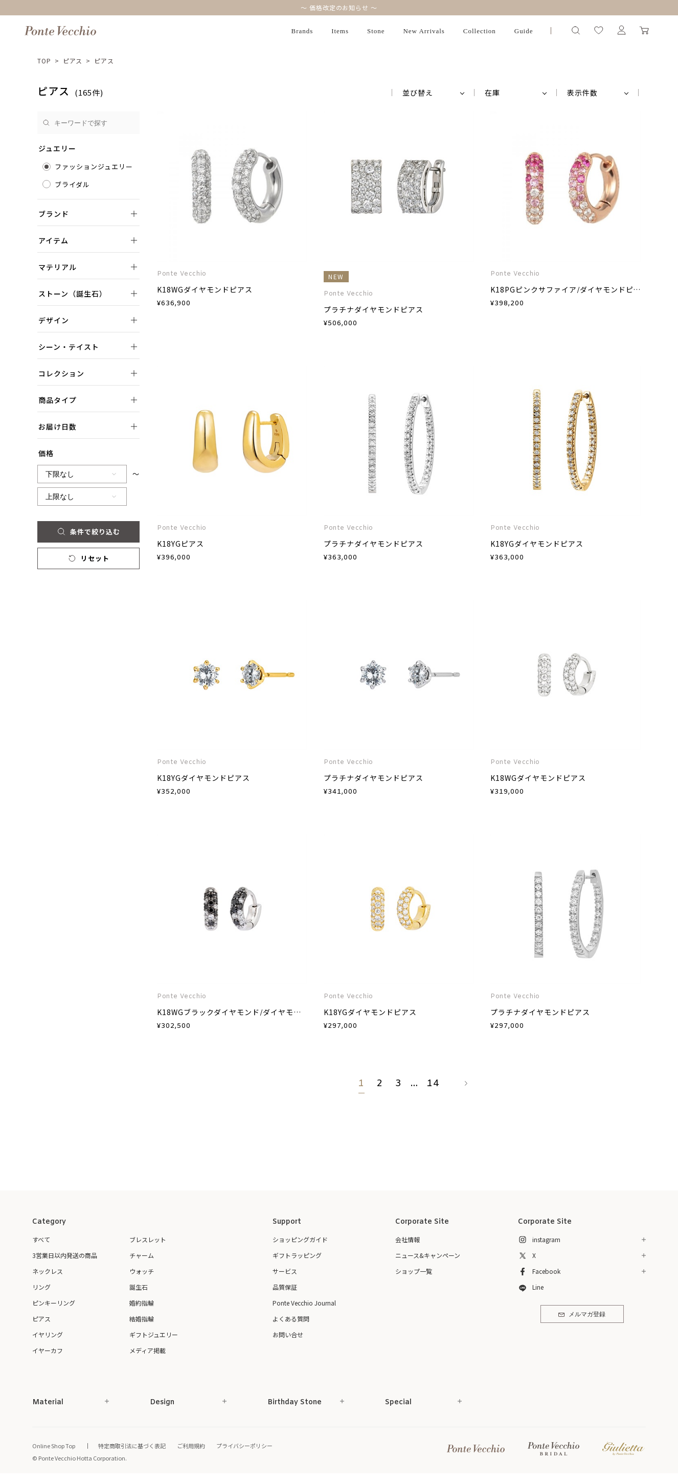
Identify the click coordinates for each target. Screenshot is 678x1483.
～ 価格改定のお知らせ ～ (339, 7)
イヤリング (47, 1334)
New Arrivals (423, 31)
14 (433, 1083)
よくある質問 (291, 1318)
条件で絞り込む (88, 531)
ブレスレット (147, 1239)
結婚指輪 (141, 1318)
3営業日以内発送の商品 (64, 1255)
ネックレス (47, 1271)
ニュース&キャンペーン (427, 1255)
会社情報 (407, 1239)
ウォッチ (141, 1271)
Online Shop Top (53, 1446)
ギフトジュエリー (153, 1334)
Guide (523, 31)
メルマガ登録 (581, 1315)
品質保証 (285, 1287)
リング (41, 1287)
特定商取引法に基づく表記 (132, 1446)
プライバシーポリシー (244, 1446)
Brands (302, 31)
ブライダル (72, 184)
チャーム (141, 1255)
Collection (479, 31)
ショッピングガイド (300, 1239)
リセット (88, 558)
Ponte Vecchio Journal (304, 1302)
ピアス (73, 60)
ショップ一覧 (413, 1271)
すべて (41, 1239)
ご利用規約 (191, 1446)
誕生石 (138, 1287)
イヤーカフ (47, 1350)
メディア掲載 (147, 1350)
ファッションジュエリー (94, 166)
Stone (376, 31)
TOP (44, 60)
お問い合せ (288, 1334)
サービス (285, 1271)
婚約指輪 (141, 1302)
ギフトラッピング (297, 1255)
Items (340, 31)
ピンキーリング (53, 1302)
